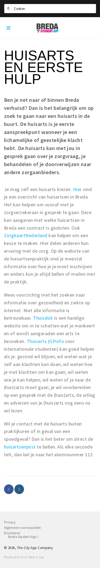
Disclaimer (12, 533)
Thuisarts (37, 341)
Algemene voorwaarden (22, 527)
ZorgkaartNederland (25, 235)
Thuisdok (43, 318)
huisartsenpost (20, 447)
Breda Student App (23, 537)
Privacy (9, 522)
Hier (77, 189)
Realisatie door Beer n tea (24, 557)
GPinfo (56, 341)
